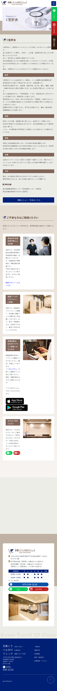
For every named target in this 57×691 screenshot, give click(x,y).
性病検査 (37, 654)
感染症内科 (18, 657)
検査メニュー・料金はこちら (28, 200)
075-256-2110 (23, 584)
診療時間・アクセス (40, 661)
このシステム (12, 369)
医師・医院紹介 (39, 657)
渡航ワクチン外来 (20, 654)
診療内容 (17, 650)
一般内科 (37, 647)
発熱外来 (37, 650)
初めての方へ (19, 647)
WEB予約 (16, 453)
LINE (9, 453)
